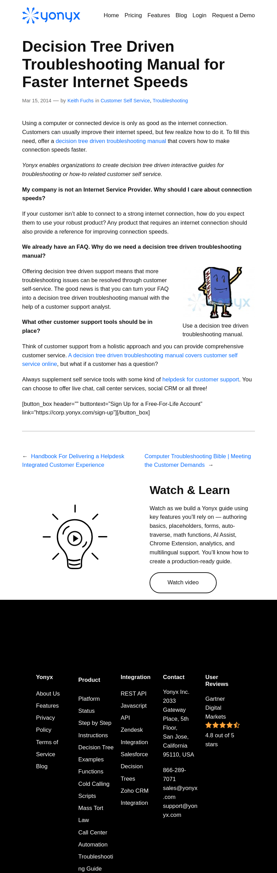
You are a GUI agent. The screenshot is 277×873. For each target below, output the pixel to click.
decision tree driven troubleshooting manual (111, 141)
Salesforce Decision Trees (134, 766)
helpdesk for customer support (200, 379)
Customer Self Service (125, 100)
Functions (90, 771)
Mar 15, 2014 (36, 100)
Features (47, 705)
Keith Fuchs (81, 100)
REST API (133, 693)
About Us (48, 693)
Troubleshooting (170, 100)
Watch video (183, 582)
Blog (42, 766)
